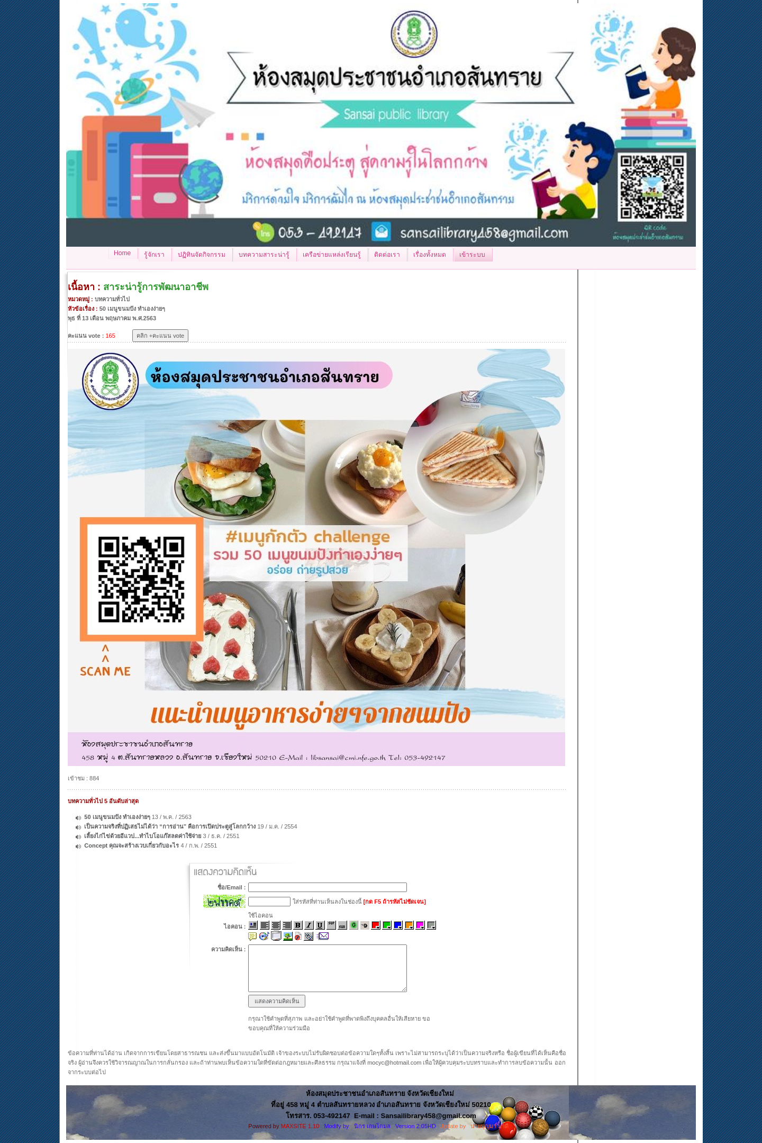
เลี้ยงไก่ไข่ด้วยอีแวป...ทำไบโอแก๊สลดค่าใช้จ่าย (142, 836)
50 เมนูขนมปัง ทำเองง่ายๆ (117, 817)
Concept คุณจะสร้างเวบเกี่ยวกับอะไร (132, 845)
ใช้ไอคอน (260, 915)
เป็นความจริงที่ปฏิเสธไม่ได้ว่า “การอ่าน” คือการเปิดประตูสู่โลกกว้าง (170, 826)
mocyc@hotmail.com (394, 1062)
